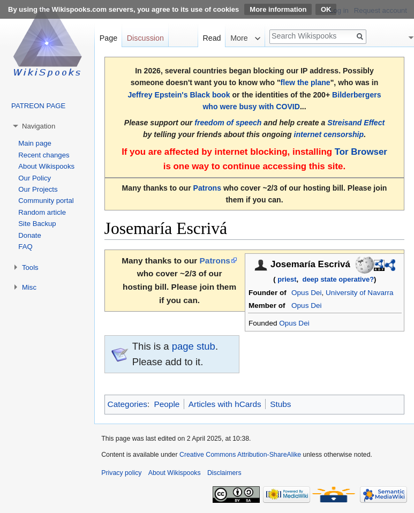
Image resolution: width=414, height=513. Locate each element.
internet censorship (328, 134)
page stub (193, 346)
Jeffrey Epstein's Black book (178, 94)
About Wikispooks (46, 166)
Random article (42, 212)
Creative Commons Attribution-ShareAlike (240, 454)
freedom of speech (227, 122)
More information (278, 9)
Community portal (45, 201)
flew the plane (305, 82)
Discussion (145, 38)
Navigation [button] (38, 126)
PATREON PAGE (38, 106)
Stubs (280, 404)
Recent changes (43, 155)
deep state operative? (338, 279)
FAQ (25, 247)
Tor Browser (361, 152)
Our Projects (37, 189)
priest (286, 279)
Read (211, 38)
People (166, 404)
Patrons (207, 188)
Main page (34, 143)
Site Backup (37, 224)
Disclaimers (224, 473)
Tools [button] (30, 267)
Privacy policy (121, 473)
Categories (127, 404)
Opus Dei (306, 293)
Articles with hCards (225, 404)
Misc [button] (29, 287)
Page (108, 38)
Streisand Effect (356, 122)
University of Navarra (359, 293)
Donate (29, 235)
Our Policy (34, 178)
